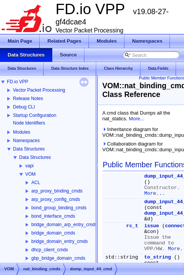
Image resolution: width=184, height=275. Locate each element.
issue (151, 226)
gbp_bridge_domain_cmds (58, 258)
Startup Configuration (34, 115)
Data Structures (29, 149)
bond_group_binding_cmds (59, 207)
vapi (29, 165)
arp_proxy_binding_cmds (56, 191)
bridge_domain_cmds (53, 233)
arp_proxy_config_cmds (55, 199)
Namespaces (26, 140)
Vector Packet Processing (39, 90)
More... (136, 118)
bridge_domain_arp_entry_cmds (64, 224)
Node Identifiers (29, 123)
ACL (35, 182)
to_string (157, 257)
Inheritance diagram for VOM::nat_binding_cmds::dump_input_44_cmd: (141, 132)
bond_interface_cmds (53, 216)
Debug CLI (24, 107)
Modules (21, 132)
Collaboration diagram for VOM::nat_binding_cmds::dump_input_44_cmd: (141, 146)
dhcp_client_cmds (49, 249)
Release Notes (28, 98)
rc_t (132, 226)
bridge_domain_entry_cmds (59, 241)
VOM (30, 174)
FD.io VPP (17, 81)
